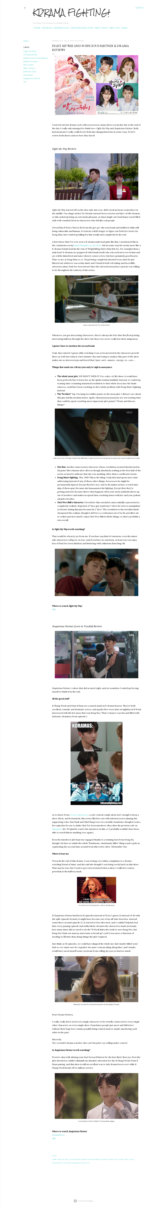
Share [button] (26, 41)
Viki (53, 609)
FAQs (123, 28)
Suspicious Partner (31, 78)
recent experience (79, 814)
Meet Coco (100, 28)
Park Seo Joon (30, 71)
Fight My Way (29, 51)
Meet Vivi (113, 28)
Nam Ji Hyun (29, 68)
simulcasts (28, 75)
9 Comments (79, 41)
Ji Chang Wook (30, 55)
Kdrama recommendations (35, 58)
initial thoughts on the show (87, 245)
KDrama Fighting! (71, 12)
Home (36, 28)
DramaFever (58, 1135)
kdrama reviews (30, 61)
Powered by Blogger (83, 1200)
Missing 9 (57, 829)
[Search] (140, 8)
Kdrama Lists (61, 28)
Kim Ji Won (28, 65)
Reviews (46, 28)
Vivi (24, 82)
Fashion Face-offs (81, 28)
